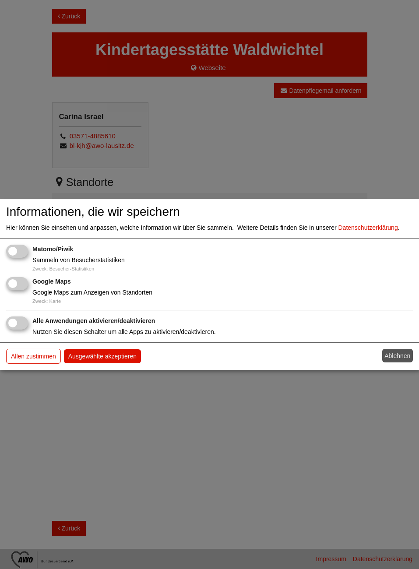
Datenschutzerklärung (368, 227)
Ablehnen (397, 355)
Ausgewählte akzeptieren (102, 356)
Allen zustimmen (33, 356)
